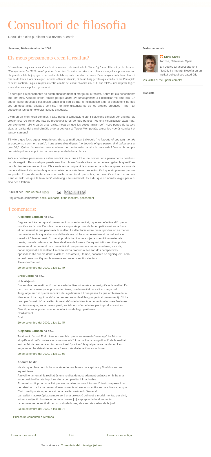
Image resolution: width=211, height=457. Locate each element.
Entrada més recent (23, 435)
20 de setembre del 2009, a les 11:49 (41, 267)
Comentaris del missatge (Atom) (81, 445)
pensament (87, 198)
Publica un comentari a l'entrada (33, 417)
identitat (73, 198)
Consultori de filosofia (67, 25)
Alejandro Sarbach (30, 216)
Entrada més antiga (119, 435)
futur (64, 198)
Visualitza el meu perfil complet (162, 80)
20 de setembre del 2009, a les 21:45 (41, 322)
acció (43, 198)
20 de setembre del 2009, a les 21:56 (41, 353)
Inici (71, 435)
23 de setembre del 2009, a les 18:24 (41, 408)
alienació (53, 198)
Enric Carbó (26, 275)
